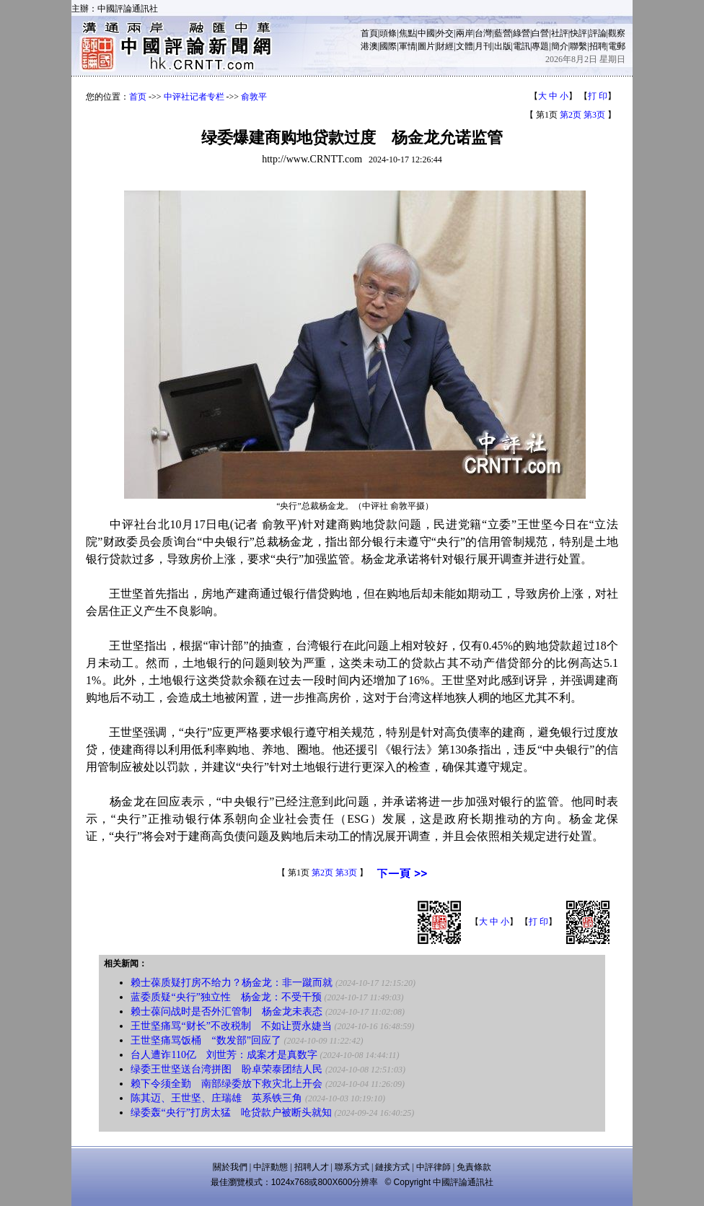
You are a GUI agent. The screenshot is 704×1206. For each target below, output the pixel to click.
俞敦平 (254, 97)
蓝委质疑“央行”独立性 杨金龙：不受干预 (226, 997)
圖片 (426, 46)
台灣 (483, 33)
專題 (540, 46)
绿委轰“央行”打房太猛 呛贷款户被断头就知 (231, 1112)
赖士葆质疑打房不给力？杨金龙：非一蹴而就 (232, 982)
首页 (137, 97)
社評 (559, 33)
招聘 (598, 46)
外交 (445, 33)
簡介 (559, 46)
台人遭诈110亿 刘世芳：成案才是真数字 (224, 1054)
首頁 (369, 33)
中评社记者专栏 (194, 97)
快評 (578, 33)
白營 (540, 33)
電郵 (616, 46)
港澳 (369, 46)
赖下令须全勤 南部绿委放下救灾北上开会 (226, 1083)
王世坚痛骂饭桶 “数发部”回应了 (206, 1040)
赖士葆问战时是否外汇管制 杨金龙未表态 (226, 1011)
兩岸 (464, 33)
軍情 (407, 46)
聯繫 (578, 46)
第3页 (594, 115)
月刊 (483, 46)
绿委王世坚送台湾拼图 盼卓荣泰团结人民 (226, 1069)
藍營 (502, 33)
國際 (388, 46)
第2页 (570, 115)
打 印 (597, 96)
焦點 (407, 33)
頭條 (388, 33)
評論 (598, 33)
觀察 (616, 33)
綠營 (521, 33)
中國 (426, 33)
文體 (464, 46)
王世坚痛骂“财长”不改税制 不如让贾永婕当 (231, 1026)
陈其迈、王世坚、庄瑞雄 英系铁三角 (216, 1098)
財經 (445, 46)
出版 (502, 46)
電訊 (521, 46)
